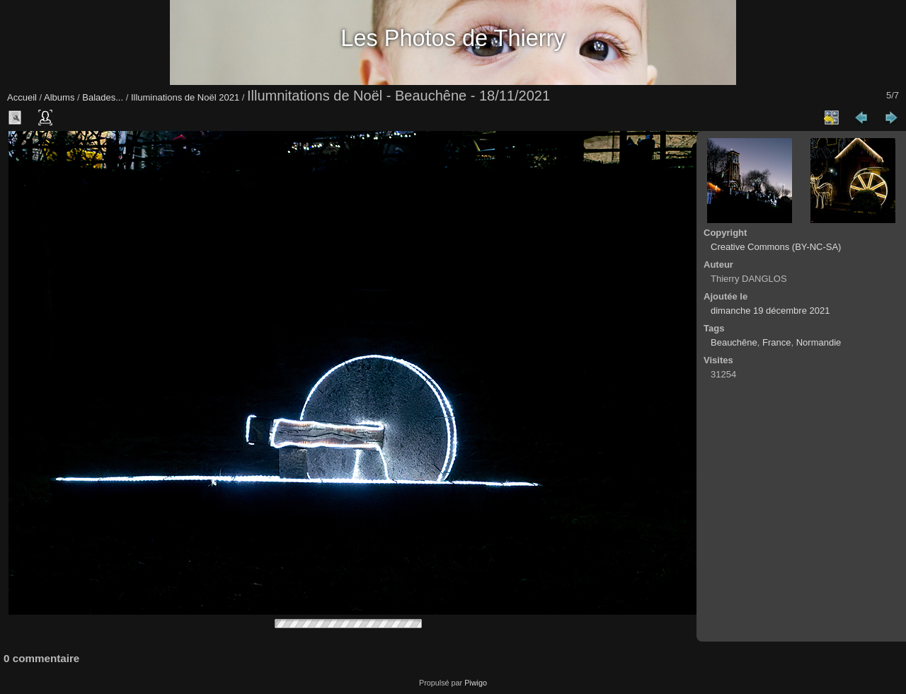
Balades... (102, 97)
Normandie (819, 342)
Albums (59, 97)
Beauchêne (734, 342)
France (776, 342)
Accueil (22, 97)
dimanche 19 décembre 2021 (770, 310)
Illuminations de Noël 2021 (185, 97)
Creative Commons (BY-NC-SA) (776, 246)
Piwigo (475, 682)
